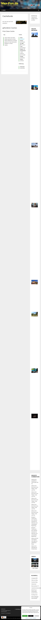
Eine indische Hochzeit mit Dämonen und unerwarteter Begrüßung (34, 522)
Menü (3, 10)
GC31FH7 (22, 39)
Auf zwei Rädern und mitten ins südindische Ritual (34, 541)
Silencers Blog (34, 580)
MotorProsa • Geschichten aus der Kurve (34, 591)
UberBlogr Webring (20, 609)
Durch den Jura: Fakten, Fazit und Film (34, 489)
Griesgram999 (34, 578)
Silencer (33, 485)
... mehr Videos (34, 568)
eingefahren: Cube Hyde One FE (34, 482)
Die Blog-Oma (34, 594)
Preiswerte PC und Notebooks (5, 613)
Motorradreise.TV (35, 586)
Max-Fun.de (10, 618)
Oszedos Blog (34, 582)
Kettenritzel (33, 584)
